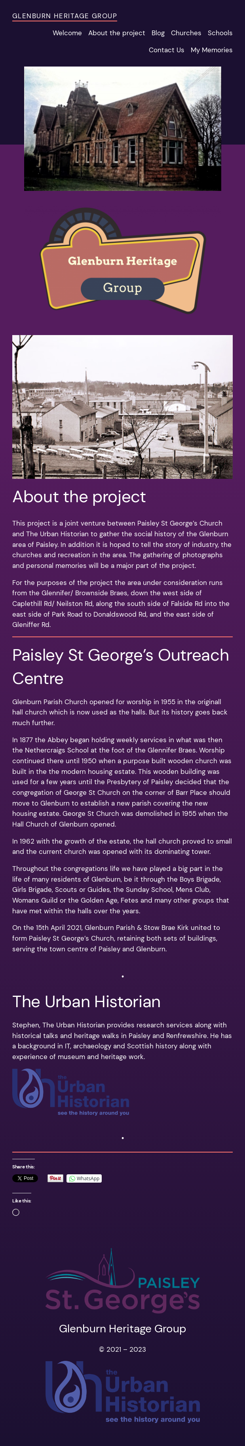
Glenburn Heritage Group (64, 15)
